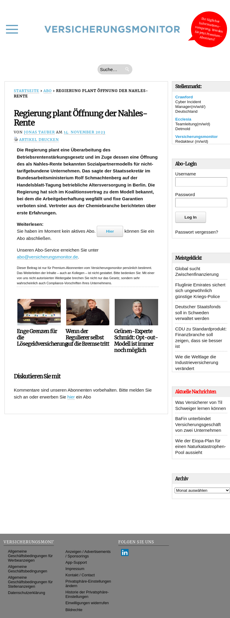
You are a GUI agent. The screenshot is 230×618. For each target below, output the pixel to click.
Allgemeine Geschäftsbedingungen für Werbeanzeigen (30, 556)
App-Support (76, 562)
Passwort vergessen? (196, 231)
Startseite (26, 90)
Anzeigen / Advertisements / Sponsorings (88, 553)
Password (185, 194)
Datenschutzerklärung (26, 592)
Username (185, 173)
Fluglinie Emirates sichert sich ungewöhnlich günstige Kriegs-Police (200, 290)
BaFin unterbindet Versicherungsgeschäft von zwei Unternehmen (198, 424)
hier (71, 396)
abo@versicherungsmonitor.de (47, 256)
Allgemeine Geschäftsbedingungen (27, 568)
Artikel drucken (39, 139)
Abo (47, 90)
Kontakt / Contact (80, 575)
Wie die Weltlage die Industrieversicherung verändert (196, 362)
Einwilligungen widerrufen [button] (87, 603)
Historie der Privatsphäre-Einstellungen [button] (87, 594)
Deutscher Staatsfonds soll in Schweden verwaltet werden (198, 312)
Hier (110, 231)
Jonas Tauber (39, 132)
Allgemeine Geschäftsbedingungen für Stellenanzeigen (30, 582)
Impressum (75, 568)
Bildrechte (74, 610)
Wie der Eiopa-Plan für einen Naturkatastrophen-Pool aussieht (200, 446)
